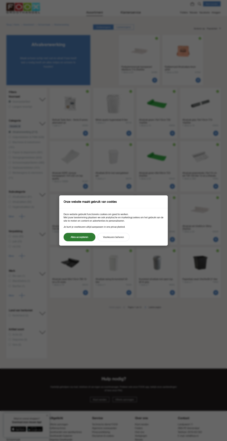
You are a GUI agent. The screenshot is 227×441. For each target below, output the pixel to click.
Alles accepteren (79, 237)
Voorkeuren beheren (113, 237)
